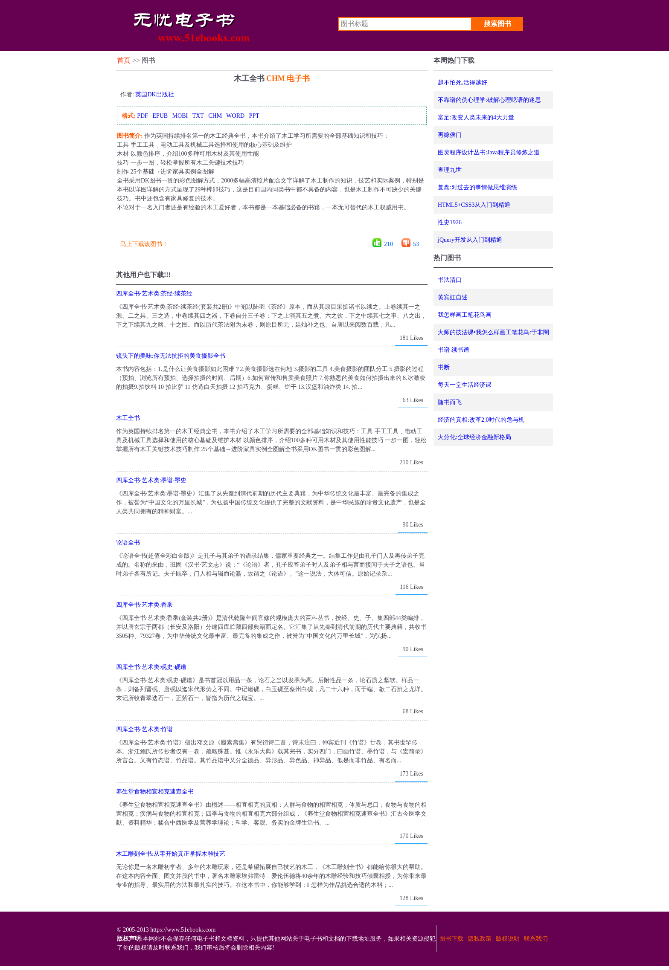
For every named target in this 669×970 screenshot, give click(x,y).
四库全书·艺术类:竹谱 (144, 729)
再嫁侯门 (450, 135)
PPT (254, 116)
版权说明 (508, 938)
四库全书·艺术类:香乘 (144, 605)
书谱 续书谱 (453, 350)
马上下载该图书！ (144, 244)
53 (416, 244)
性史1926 (450, 222)
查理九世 (450, 170)
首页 (124, 60)
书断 (444, 367)
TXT (198, 116)
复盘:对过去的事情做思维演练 (477, 187)
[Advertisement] (271, 228)
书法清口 (450, 280)
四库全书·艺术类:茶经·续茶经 (154, 293)
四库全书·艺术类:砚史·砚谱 (151, 667)
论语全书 (128, 542)
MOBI (180, 116)
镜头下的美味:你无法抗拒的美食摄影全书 (170, 356)
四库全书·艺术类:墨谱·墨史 (151, 480)
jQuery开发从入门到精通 (470, 240)
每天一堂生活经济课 (465, 385)
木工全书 (128, 418)
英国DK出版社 (154, 94)
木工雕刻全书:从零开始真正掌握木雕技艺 (170, 854)
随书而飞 (450, 402)
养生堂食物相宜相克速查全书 (155, 791)
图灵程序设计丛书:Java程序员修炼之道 (489, 152)
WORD (235, 116)
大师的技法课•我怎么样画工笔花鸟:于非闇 (493, 332)
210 (388, 244)
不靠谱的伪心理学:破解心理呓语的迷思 (489, 100)
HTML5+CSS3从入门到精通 (474, 205)
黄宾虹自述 (453, 297)
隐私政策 (480, 938)
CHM (215, 116)
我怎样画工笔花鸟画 (465, 315)
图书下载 (451, 938)
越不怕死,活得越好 (462, 82)
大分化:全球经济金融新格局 (474, 437)
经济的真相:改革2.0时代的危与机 (481, 420)
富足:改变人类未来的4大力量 (476, 117)
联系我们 (536, 938)
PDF (142, 116)
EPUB (160, 116)
